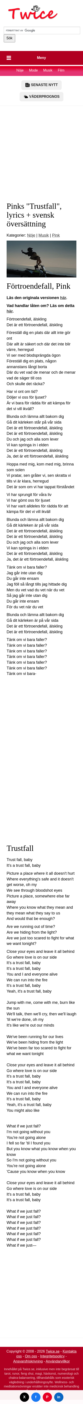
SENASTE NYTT (41, 85)
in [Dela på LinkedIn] (58, 1397)
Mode (33, 70)
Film (61, 70)
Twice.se (52, 1351)
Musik (48, 70)
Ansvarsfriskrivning (28, 1361)
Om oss (31, 1356)
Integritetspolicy (52, 1356)
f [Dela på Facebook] (35, 1397)
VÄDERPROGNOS (42, 96)
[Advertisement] (41, 151)
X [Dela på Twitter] (24, 1397)
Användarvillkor (58, 1361)
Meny (41, 58)
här (63, 298)
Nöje (20, 70)
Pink (56, 235)
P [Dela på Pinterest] (47, 1397)
